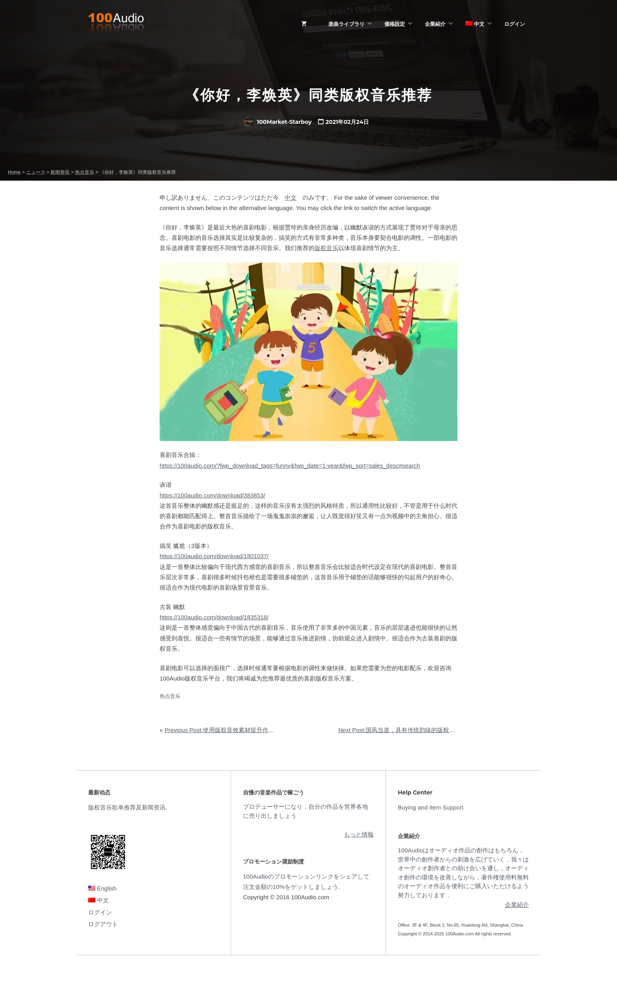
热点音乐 (170, 696)
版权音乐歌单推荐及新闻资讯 (127, 807)
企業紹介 (435, 24)
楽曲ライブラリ (346, 24)
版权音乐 (326, 248)
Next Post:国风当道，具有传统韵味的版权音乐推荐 (405, 730)
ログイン (514, 24)
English (102, 888)
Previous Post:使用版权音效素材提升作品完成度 (229, 730)
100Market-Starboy (277, 121)
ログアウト (103, 924)
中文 (474, 24)
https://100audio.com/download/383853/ (212, 495)
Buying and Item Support (430, 807)
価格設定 (394, 24)
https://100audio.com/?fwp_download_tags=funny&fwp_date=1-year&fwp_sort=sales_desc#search (290, 465)
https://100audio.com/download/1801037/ (214, 556)
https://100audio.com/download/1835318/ (214, 617)
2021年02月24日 (347, 121)
